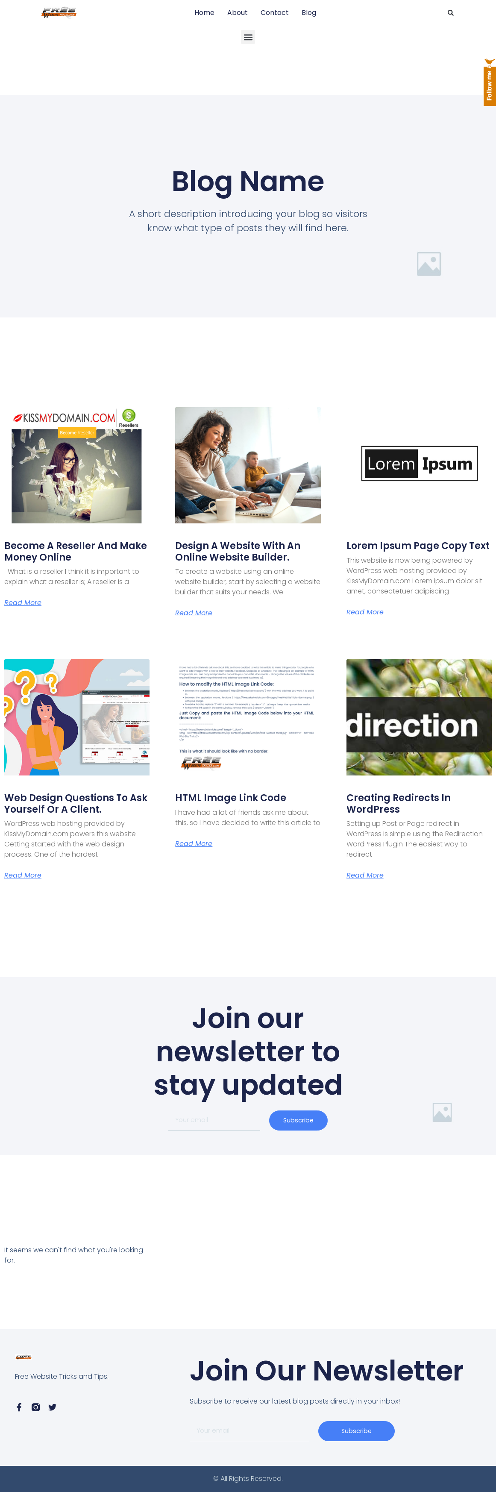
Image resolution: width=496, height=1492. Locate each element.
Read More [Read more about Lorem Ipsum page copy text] (365, 612)
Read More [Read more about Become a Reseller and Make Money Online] (22, 602)
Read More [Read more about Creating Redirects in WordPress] (365, 875)
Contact (275, 13)
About (237, 13)
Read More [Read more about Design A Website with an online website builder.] (193, 613)
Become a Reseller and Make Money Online (75, 551)
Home (204, 13)
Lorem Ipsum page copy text (418, 545)
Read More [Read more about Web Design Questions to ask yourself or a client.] (22, 875)
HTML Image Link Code (230, 798)
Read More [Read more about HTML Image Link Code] (193, 843)
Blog (309, 13)
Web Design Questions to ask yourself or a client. (75, 803)
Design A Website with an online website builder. (237, 551)
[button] (450, 12)
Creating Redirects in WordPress (398, 803)
